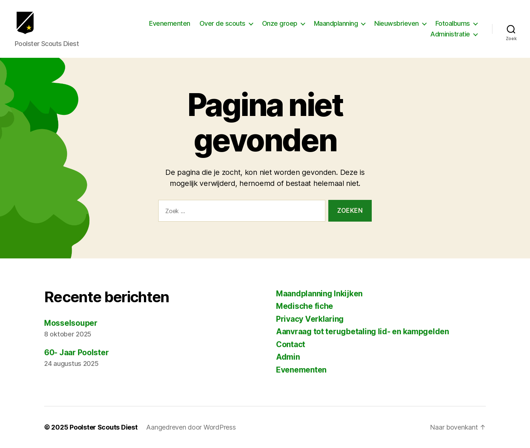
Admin (288, 356)
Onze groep (279, 27)
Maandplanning (336, 27)
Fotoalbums (452, 27)
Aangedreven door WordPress (191, 427)
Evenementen (169, 27)
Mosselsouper (71, 323)
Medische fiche (304, 306)
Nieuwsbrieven (396, 27)
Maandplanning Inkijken (319, 293)
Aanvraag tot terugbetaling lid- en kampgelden (362, 331)
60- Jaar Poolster (76, 352)
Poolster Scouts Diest (103, 427)
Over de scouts (222, 27)
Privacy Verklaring (310, 319)
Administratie (450, 38)
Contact (290, 344)
